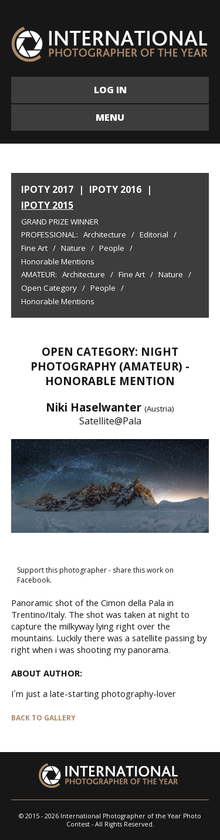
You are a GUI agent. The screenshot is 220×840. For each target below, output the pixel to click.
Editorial (154, 234)
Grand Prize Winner (60, 221)
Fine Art (34, 248)
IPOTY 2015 (47, 205)
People (111, 248)
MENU (110, 117)
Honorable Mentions (57, 261)
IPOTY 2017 (47, 189)
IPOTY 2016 (115, 189)
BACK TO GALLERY (43, 718)
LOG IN (110, 89)
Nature (73, 248)
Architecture (104, 234)
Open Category (49, 288)
